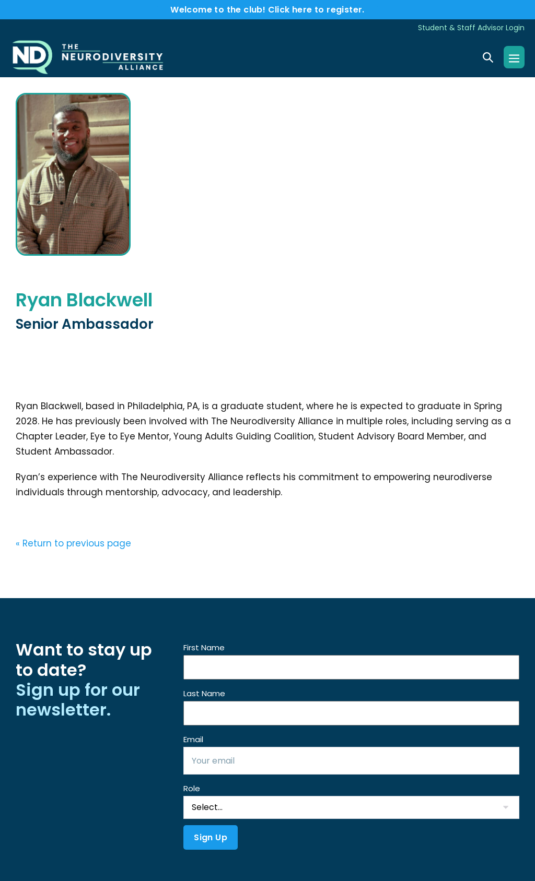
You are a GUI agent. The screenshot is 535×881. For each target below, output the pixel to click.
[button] (488, 57)
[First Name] (351, 667)
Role (191, 788)
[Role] (351, 807)
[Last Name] (351, 713)
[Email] (351, 761)
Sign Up (210, 837)
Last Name (204, 693)
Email (193, 739)
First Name (204, 647)
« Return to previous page (73, 543)
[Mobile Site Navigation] (514, 57)
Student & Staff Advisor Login (471, 27)
